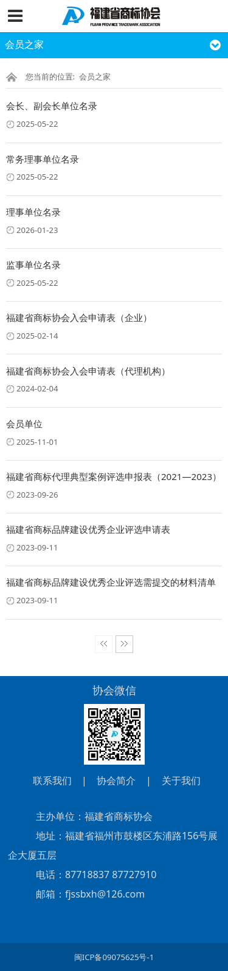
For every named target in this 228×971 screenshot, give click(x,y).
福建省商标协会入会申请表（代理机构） (88, 371)
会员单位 (24, 424)
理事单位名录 (33, 212)
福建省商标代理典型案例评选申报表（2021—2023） (113, 476)
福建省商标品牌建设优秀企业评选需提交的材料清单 (111, 582)
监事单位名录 (33, 265)
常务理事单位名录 (42, 159)
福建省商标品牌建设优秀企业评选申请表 (88, 529)
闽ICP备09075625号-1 (114, 957)
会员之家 (95, 76)
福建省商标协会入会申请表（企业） (79, 317)
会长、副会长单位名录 (51, 106)
